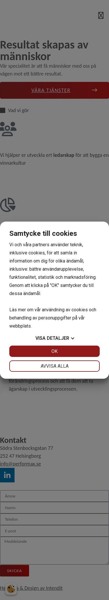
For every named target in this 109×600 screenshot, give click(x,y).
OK (54, 351)
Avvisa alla (55, 366)
